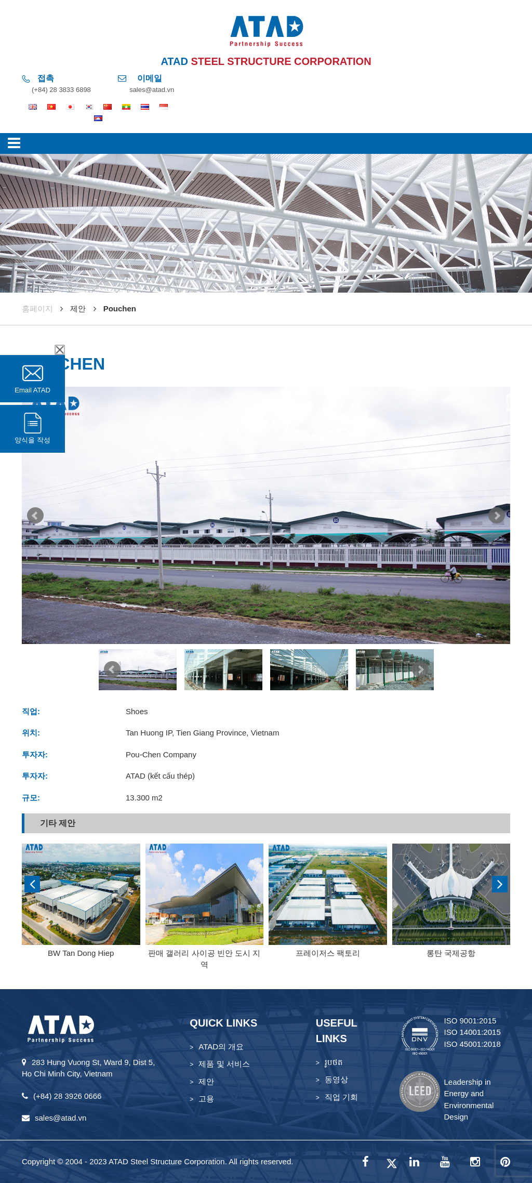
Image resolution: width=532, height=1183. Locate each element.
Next (496, 515)
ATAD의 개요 (221, 1046)
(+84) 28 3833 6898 (61, 90)
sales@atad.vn (151, 90)
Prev (35, 515)
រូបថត (334, 1062)
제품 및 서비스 (223, 1063)
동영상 (336, 1079)
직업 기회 (341, 1097)
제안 (206, 1081)
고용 (206, 1098)
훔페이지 (37, 308)
